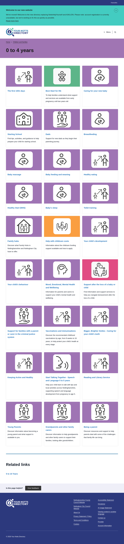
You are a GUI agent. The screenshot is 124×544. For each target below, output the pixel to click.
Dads (48, 134)
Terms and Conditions (81, 520)
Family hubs (13, 241)
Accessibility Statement (106, 500)
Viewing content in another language (107, 513)
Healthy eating (90, 174)
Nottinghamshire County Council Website (82, 501)
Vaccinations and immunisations (61, 331)
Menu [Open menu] (107, 32)
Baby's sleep (51, 208)
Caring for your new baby (95, 91)
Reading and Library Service (97, 377)
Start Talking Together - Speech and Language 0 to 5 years (60, 379)
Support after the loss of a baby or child (99, 286)
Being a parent (90, 427)
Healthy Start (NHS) (16, 208)
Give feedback (33, 488)
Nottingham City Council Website (82, 507)
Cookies (76, 524)
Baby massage (14, 174)
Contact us (101, 518)
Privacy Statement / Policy (83, 516)
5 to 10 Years (12, 474)
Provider (101, 522)
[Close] (116, 10)
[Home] (17, 32)
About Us (77, 512)
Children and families (20, 42)
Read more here (12, 21)
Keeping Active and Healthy (20, 377)
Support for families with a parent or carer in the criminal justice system (23, 334)
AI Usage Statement (105, 508)
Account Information (105, 525)
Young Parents (14, 427)
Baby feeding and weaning (58, 174)
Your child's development (95, 241)
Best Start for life (53, 91)
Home (8, 42)
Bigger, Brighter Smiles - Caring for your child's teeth (100, 332)
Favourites (114, 2)
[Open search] (115, 32)
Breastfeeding (90, 134)
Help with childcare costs (57, 241)
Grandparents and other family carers (60, 428)
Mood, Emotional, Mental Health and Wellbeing (60, 286)
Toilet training (90, 208)
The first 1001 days (16, 91)
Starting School (15, 134)
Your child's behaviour (18, 284)
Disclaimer (101, 504)
